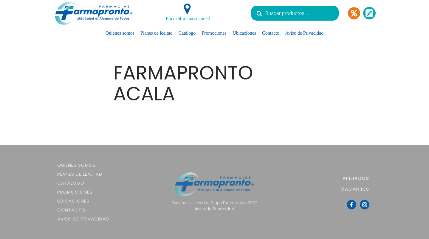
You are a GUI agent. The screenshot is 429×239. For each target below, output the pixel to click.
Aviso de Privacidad (304, 33)
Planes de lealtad (156, 33)
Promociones (214, 33)
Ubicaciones (244, 33)
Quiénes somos (120, 33)
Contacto (270, 33)
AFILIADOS (356, 178)
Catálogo (187, 33)
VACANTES (355, 189)
